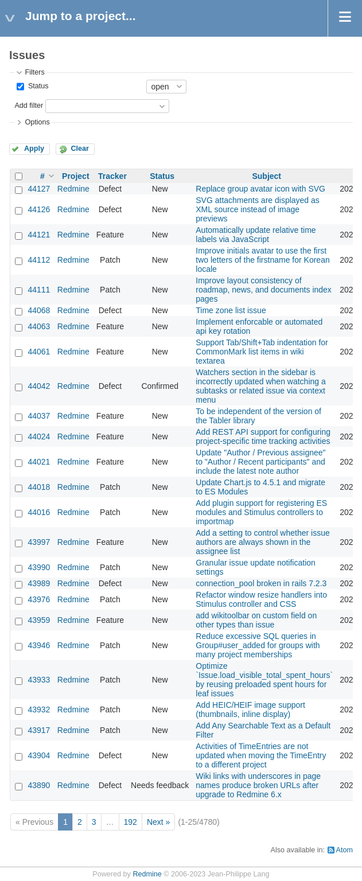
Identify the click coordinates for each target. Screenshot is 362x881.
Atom (344, 850)
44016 (39, 512)
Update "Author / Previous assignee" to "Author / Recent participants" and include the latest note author (260, 461)
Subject (266, 176)
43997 (39, 542)
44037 (39, 415)
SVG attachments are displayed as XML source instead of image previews (258, 209)
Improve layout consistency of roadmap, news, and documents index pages (264, 289)
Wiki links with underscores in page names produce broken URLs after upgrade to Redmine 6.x (258, 785)
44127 (39, 188)
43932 (39, 709)
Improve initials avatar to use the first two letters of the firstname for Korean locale (262, 260)
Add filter (28, 106)
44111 (39, 289)
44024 (39, 436)
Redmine (73, 188)
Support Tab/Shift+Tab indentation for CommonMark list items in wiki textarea (262, 351)
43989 (39, 583)
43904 (39, 755)
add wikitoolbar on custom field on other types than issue (256, 620)
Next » (158, 822)
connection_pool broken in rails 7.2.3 (261, 583)
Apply (34, 149)
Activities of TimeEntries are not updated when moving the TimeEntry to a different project (261, 755)
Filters (34, 72)
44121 (39, 234)
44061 (39, 351)
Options (37, 122)
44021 (39, 461)
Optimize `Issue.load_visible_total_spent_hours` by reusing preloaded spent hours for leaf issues (264, 679)
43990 (39, 567)
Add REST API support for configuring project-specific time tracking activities (263, 436)
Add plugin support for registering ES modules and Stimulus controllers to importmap (261, 512)
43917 (39, 730)
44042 (39, 386)
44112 (39, 259)
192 (130, 822)
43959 (39, 620)
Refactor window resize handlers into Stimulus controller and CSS (261, 599)
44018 (39, 487)
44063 (39, 326)
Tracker (112, 176)
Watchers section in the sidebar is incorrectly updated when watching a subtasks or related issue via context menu (260, 386)
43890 (39, 785)
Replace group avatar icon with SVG (260, 188)
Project (75, 176)
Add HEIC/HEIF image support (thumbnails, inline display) (250, 709)
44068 (39, 310)
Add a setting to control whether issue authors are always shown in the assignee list (262, 542)
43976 (39, 599)
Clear (80, 149)
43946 (39, 645)
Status (37, 86)
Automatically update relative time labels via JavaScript (256, 234)
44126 (39, 209)
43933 (39, 679)
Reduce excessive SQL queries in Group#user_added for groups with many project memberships (258, 645)
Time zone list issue (231, 310)
